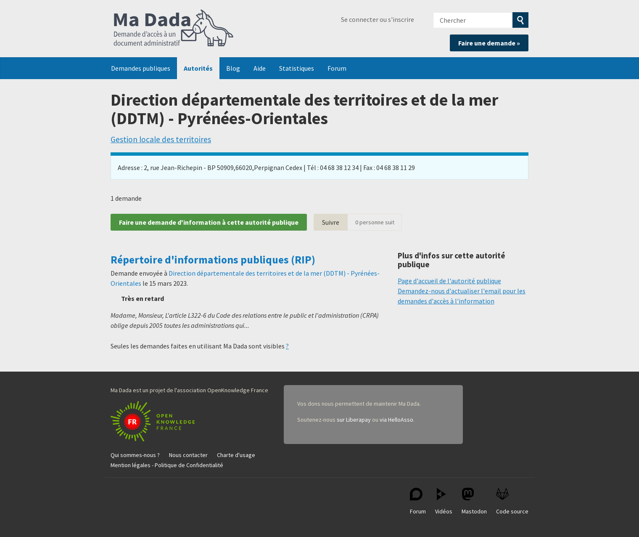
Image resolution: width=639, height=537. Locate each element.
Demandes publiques (140, 68)
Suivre (330, 222)
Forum (336, 68)
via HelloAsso (396, 419)
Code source (512, 501)
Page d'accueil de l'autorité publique (449, 280)
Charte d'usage (236, 455)
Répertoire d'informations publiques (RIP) (213, 259)
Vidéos (443, 501)
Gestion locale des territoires (161, 139)
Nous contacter (188, 455)
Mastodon (474, 501)
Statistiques (296, 68)
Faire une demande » (489, 43)
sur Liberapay (354, 419)
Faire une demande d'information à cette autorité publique (208, 222)
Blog (233, 68)
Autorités (198, 68)
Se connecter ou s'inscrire (377, 19)
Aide (259, 68)
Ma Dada (174, 29)
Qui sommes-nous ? (135, 455)
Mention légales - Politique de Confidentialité (167, 465)
